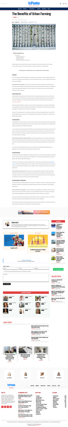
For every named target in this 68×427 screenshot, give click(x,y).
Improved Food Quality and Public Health (23, 60)
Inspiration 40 (14, 248)
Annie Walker (11, 296)
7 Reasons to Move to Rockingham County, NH (59, 226)
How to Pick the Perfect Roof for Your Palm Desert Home (40, 326)
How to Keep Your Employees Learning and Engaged (60, 234)
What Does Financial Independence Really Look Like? (25, 356)
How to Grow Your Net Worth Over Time (58, 299)
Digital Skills (21, 413)
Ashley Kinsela (28, 309)
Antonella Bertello (12, 302)
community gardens (16, 101)
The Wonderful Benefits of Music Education (38, 250)
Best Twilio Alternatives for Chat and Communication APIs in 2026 (25, 415)
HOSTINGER (38, 425)
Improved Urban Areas (20, 57)
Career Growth (22, 417)
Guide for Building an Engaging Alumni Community (58, 286)
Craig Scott (17, 22)
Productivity (59, 254)
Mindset (15, 17)
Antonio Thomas (28, 296)
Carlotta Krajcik (44, 309)
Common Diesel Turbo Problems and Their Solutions (39, 338)
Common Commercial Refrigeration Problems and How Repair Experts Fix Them (10, 357)
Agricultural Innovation (20, 58)
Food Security (17, 55)
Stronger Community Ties (20, 56)
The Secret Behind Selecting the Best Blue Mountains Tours (60, 242)
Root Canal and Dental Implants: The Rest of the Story (60, 250)
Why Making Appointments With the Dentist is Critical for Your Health (25, 396)
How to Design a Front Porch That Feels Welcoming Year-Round (39, 332)
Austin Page (43, 302)
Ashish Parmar (28, 302)
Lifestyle (33, 328)
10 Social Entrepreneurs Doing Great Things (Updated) (24, 406)
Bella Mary (11, 309)
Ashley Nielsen (44, 296)
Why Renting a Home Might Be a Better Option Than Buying (25, 411)
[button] (64, 3)
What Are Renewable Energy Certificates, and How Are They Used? (57, 293)
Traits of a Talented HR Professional (56, 280)
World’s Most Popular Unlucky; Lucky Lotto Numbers (60, 259)
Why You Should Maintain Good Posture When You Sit (25, 401)
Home (13, 19)
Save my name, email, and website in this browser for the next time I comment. (17, 271)
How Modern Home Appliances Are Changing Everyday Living (41, 356)
